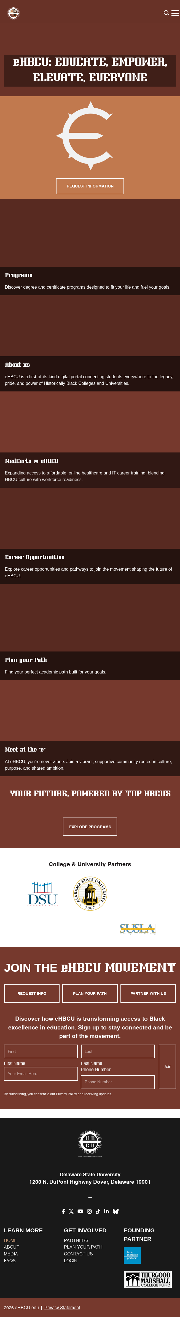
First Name (14, 1075)
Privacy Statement (62, 1308)
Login (70, 1261)
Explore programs (90, 828)
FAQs (10, 1261)
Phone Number (96, 1081)
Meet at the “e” (90, 729)
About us (90, 345)
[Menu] (175, 13)
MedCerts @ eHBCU (90, 441)
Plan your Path (90, 633)
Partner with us (148, 1005)
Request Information (90, 186)
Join (167, 1077)
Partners (76, 1240)
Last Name (91, 1075)
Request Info (31, 1005)
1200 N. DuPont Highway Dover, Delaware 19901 (90, 1182)
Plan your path (90, 1005)
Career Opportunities (90, 537)
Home (10, 1240)
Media (11, 1254)
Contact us (78, 1254)
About (11, 1247)
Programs (90, 248)
